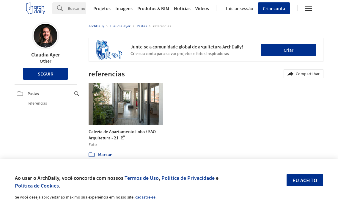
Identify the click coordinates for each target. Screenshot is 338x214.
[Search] (77, 8)
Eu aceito (305, 180)
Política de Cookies (37, 185)
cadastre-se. (145, 197)
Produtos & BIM (153, 8)
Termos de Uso (142, 177)
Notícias (182, 8)
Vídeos (202, 8)
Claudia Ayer (45, 54)
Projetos (102, 8)
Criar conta (274, 8)
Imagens (124, 8)
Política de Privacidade (188, 177)
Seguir (46, 74)
